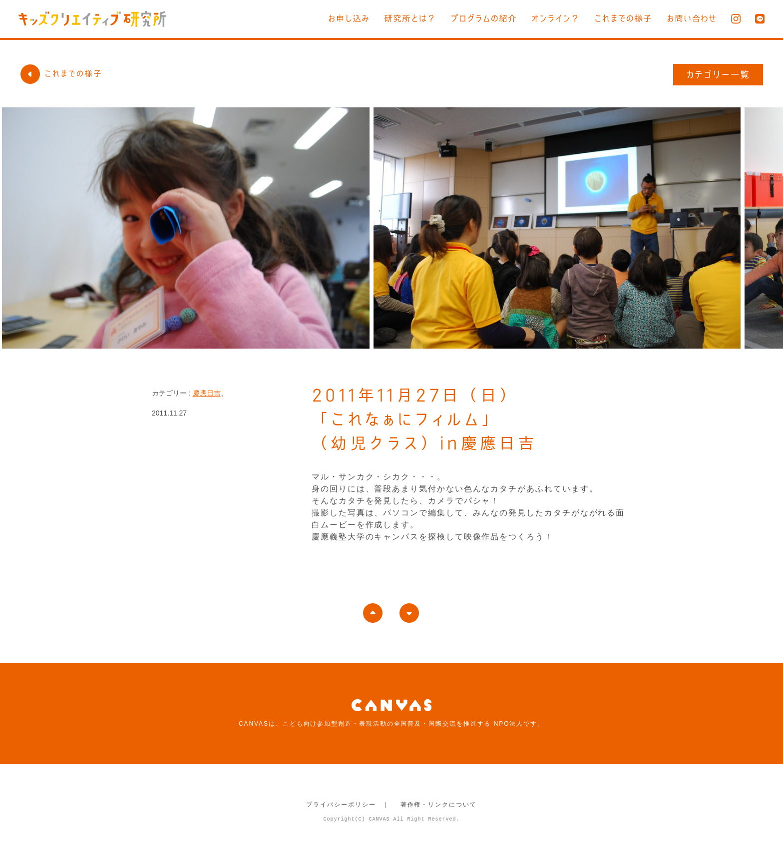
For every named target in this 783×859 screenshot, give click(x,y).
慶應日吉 (207, 393)
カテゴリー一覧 (718, 74)
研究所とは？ (410, 18)
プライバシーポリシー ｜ (348, 804)
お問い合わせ (692, 18)
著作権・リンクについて (438, 804)
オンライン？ (555, 18)
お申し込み (349, 18)
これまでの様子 (623, 18)
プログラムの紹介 (483, 18)
